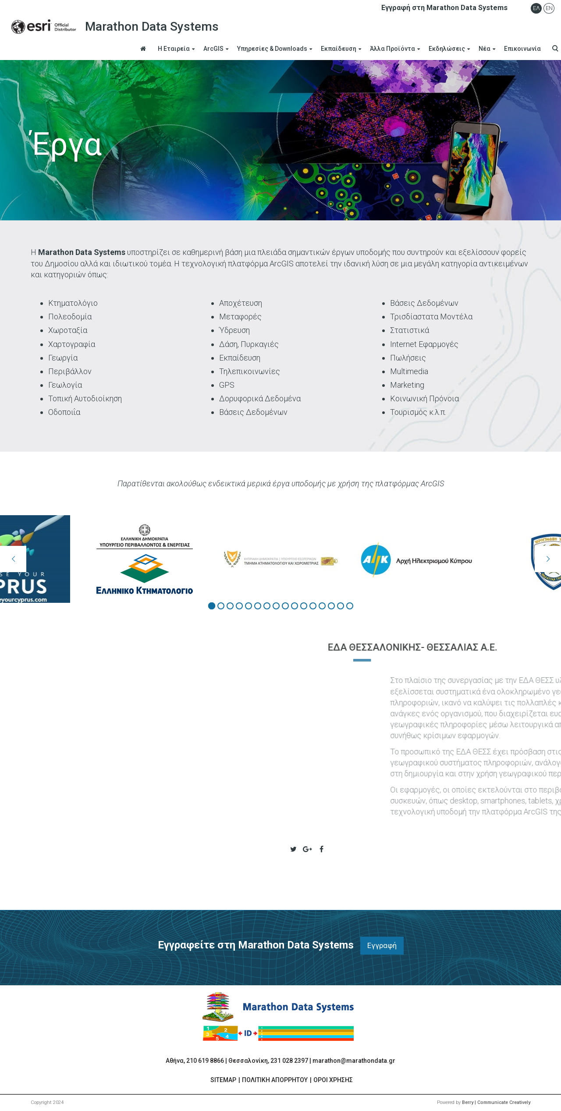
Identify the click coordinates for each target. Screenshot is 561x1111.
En (549, 8)
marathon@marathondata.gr (353, 1060)
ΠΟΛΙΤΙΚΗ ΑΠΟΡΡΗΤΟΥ (275, 1079)
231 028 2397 (289, 1060)
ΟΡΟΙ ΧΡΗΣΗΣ (333, 1079)
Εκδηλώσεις (447, 48)
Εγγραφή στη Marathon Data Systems (444, 8)
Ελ (536, 8)
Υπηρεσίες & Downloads (272, 48)
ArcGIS (213, 48)
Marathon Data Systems (113, 27)
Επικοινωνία (522, 48)
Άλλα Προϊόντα (392, 48)
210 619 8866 (205, 1060)
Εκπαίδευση (338, 48)
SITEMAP (223, 1079)
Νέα (484, 48)
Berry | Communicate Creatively (496, 1102)
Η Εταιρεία (174, 48)
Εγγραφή (382, 945)
